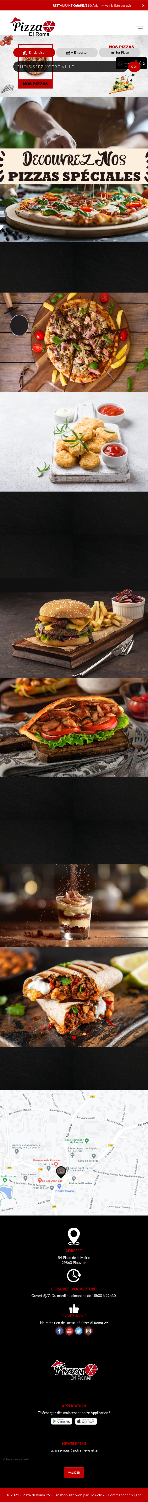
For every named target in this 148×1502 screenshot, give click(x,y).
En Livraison (34, 52)
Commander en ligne (125, 1495)
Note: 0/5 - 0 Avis (86, 5)
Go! (134, 66)
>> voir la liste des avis (116, 5)
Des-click (96, 1495)
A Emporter (77, 52)
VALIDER (74, 1472)
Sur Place (120, 52)
